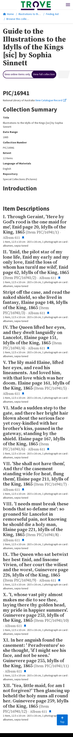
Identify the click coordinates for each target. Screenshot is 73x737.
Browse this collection (20, 19)
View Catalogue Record (50, 100)
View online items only (17, 74)
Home (8, 14)
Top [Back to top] (62, 720)
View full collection (44, 74)
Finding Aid (52, 14)
